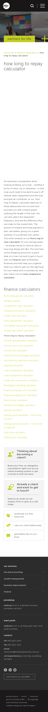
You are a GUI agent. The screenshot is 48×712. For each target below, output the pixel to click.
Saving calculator (13, 410)
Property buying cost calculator (21, 390)
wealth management (14, 579)
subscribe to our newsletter (18, 677)
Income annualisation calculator (21, 340)
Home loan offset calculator (19, 330)
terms (24, 696)
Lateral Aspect (28, 706)
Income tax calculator (15, 350)
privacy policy (12, 696)
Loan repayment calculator (18, 375)
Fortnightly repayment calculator (21, 325)
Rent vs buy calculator (16, 400)
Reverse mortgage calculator (20, 405)
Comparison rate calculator (18, 306)
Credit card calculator (15, 315)
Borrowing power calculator (19, 296)
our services (10, 566)
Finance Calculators (27, 53)
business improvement (15, 585)
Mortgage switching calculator (20, 385)
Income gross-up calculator (19, 345)
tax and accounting (13, 572)
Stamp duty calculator (16, 437)
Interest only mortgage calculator (22, 355)
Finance (17, 260)
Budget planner (12, 301)
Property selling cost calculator (21, 395)
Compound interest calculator (20, 311)
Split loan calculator (14, 432)
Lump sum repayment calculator (21, 380)
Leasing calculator (13, 365)
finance (7, 592)
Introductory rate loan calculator (21, 360)
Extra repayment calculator (18, 320)
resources (9, 53)
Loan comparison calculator (19, 370)
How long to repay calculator (19, 335)
